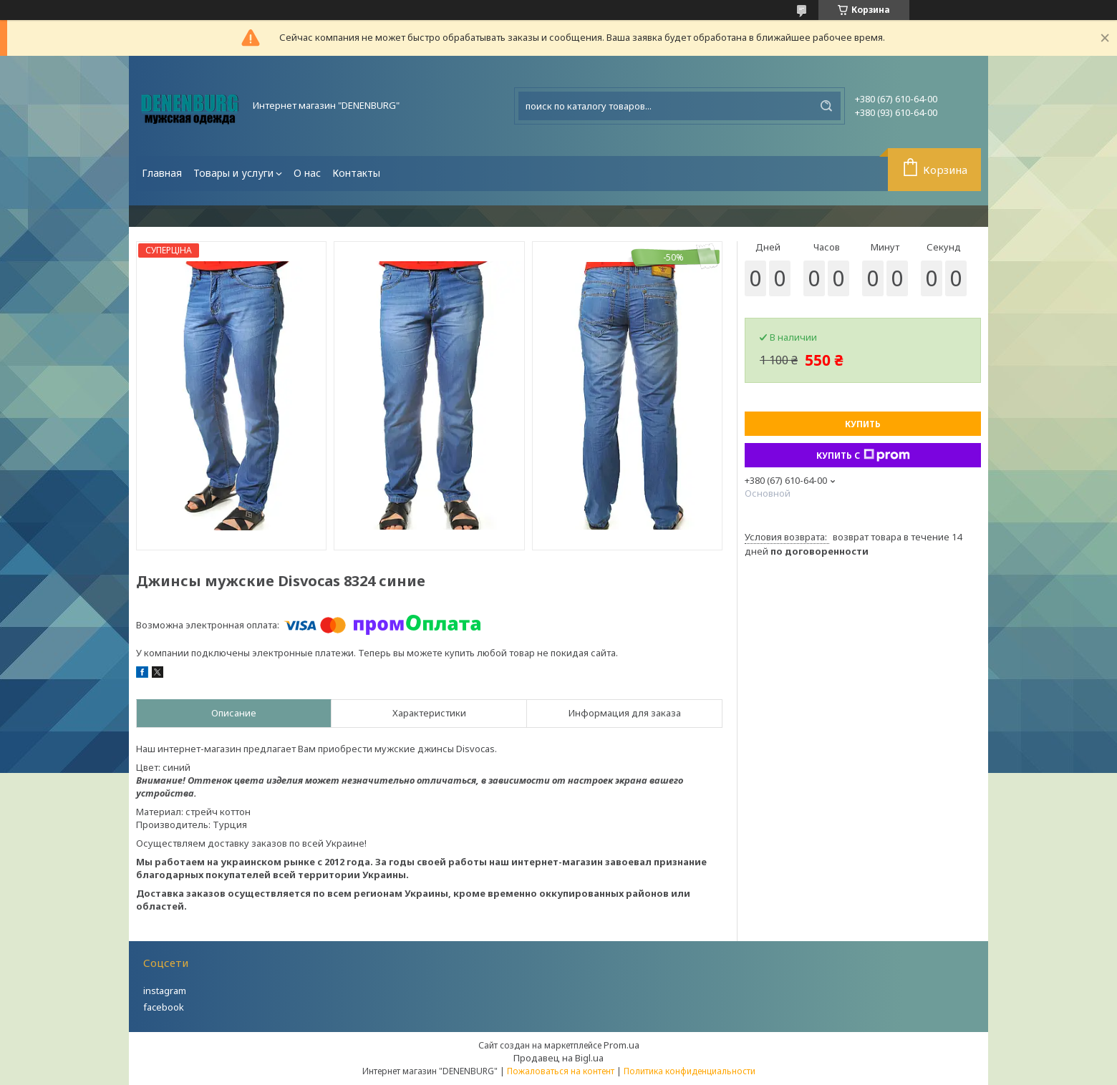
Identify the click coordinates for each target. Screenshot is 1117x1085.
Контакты (356, 173)
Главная (162, 173)
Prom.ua (621, 1044)
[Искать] (826, 106)
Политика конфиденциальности (689, 1071)
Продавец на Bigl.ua (558, 1057)
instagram (164, 990)
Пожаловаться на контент (560, 1071)
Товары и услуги (233, 173)
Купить (863, 424)
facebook (163, 1007)
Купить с (863, 455)
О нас (307, 173)
